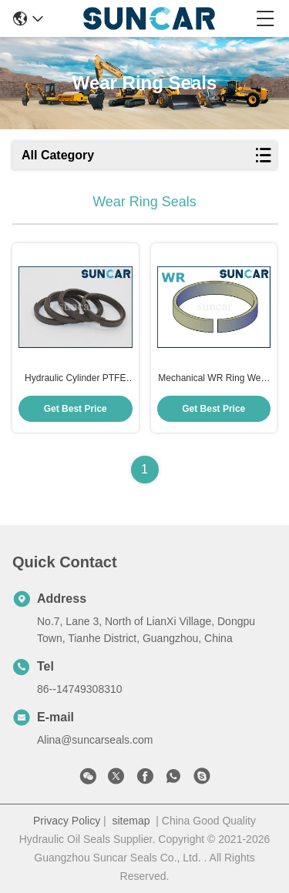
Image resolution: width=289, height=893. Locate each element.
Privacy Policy (66, 820)
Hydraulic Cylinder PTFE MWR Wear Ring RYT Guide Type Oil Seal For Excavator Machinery (75, 379)
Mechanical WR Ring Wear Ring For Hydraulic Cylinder (214, 379)
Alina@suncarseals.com (95, 740)
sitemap (131, 820)
